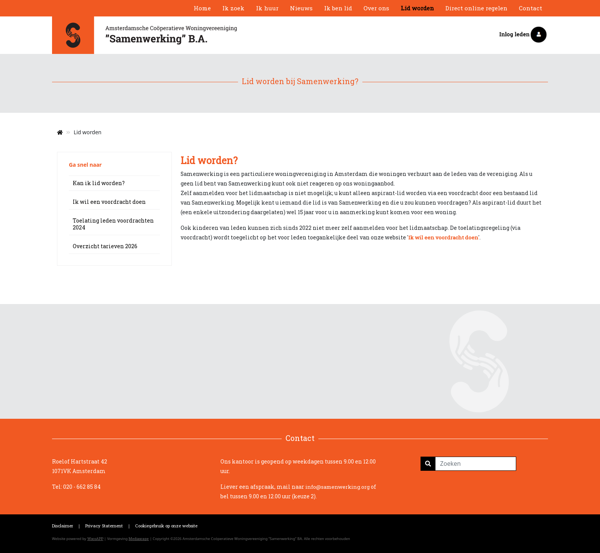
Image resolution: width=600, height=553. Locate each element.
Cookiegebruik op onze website (166, 526)
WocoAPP (95, 538)
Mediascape (139, 538)
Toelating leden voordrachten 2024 (113, 224)
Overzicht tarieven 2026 (105, 246)
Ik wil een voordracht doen (109, 201)
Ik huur (267, 8)
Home (202, 8)
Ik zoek (233, 8)
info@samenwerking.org (337, 486)
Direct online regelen (476, 8)
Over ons (376, 8)
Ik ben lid (338, 8)
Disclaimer (62, 526)
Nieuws (301, 8)
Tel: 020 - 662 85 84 (76, 486)
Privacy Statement (104, 526)
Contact (530, 8)
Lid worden (417, 8)
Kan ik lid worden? (99, 183)
